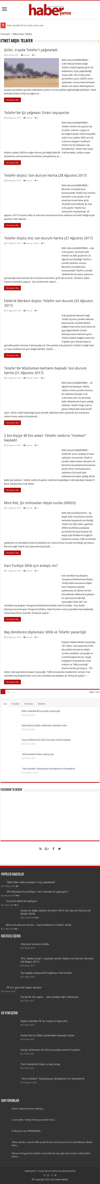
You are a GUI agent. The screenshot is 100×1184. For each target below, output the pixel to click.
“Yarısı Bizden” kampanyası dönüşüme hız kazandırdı (48, 768)
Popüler (16, 703)
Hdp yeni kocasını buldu (35, 944)
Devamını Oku (12, 100)
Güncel (26, 55)
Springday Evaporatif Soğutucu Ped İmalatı (46, 972)
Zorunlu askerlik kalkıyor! (22, 901)
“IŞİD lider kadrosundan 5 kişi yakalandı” (31, 882)
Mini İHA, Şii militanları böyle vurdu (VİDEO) (40, 503)
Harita (36, 243)
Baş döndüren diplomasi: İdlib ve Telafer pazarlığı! (45, 632)
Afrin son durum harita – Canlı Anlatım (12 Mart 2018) (38, 925)
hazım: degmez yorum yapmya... (28, 1108)
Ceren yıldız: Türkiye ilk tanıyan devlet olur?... (34, 1119)
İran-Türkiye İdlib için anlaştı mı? (31, 565)
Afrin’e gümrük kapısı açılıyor (24, 987)
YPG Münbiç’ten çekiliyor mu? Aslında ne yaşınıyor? (37, 891)
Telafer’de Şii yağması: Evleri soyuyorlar (36, 113)
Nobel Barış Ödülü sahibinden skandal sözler (44, 725)
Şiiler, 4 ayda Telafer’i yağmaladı (31, 50)
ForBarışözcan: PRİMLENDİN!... (27, 1131)
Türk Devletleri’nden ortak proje (38, 754)
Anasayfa (5, 34)
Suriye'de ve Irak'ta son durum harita (56, 1171)
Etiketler (42, 703)
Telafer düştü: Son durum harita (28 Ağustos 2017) (45, 175)
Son (5, 703)
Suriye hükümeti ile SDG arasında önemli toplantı (46, 740)
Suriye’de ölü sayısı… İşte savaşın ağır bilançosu (49, 996)
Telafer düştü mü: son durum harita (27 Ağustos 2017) (48, 238)
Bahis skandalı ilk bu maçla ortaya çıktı (25, 25)
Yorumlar (28, 703)
